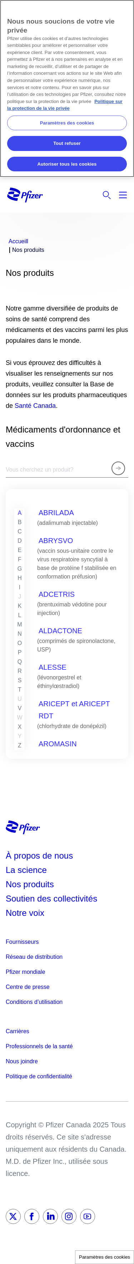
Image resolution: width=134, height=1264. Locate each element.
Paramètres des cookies (104, 1257)
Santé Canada (35, 405)
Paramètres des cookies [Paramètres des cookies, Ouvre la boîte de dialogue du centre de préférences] (67, 123)
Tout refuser (66, 143)
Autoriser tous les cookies (67, 164)
